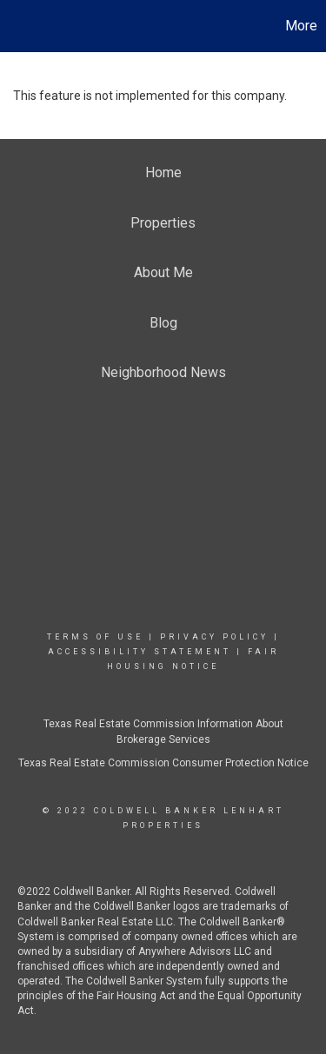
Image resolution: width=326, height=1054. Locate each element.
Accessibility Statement (139, 651)
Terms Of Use (95, 637)
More (301, 25)
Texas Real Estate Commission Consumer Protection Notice (163, 763)
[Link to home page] (15, 26)
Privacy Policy (214, 637)
